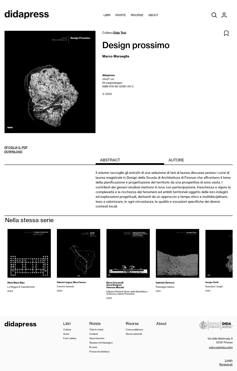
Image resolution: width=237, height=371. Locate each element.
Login (229, 360)
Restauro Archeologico (101, 342)
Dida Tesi (119, 32)
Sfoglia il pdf (16, 147)
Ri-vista (93, 347)
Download (13, 152)
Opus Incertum (96, 338)
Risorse (137, 15)
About (153, 15)
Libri (107, 15)
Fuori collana (69, 338)
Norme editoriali (134, 333)
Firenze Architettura (99, 351)
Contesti (93, 333)
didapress (20, 324)
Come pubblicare (134, 329)
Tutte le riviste (96, 329)
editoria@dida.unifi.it (221, 347)
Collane (67, 329)
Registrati (226, 364)
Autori (66, 333)
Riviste (120, 15)
